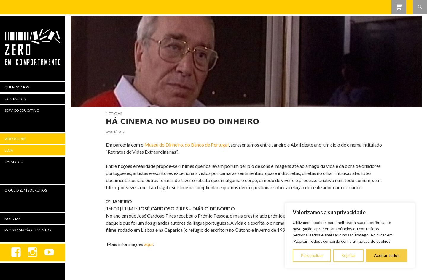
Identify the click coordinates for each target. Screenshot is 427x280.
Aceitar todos (386, 255)
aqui (148, 244)
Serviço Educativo (21, 110)
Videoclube (15, 138)
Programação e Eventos (27, 230)
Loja (8, 150)
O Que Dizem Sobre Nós (25, 190)
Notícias (114, 113)
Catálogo (13, 162)
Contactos (15, 98)
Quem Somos (16, 87)
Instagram (32, 252)
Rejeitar (348, 255)
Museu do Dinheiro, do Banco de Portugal (186, 144)
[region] (350, 235)
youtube (49, 252)
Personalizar (312, 255)
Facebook (16, 252)
